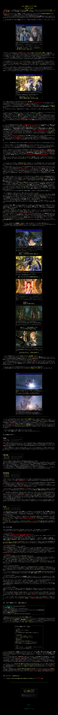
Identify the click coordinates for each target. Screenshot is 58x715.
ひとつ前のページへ (27, 708)
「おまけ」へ (29, 704)
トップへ (32, 708)
